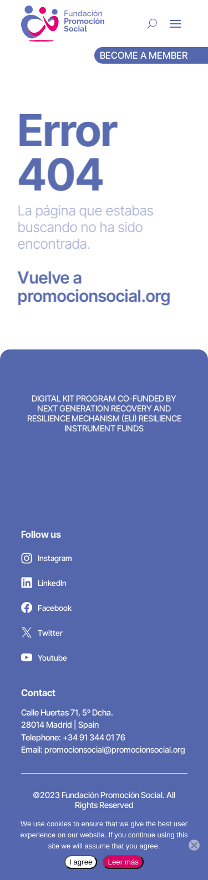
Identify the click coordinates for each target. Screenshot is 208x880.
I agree (81, 862)
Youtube (44, 660)
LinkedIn (44, 585)
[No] (194, 845)
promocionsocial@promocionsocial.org (114, 749)
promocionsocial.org (88, 296)
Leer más (123, 862)
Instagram (46, 561)
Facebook (46, 610)
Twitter (42, 635)
